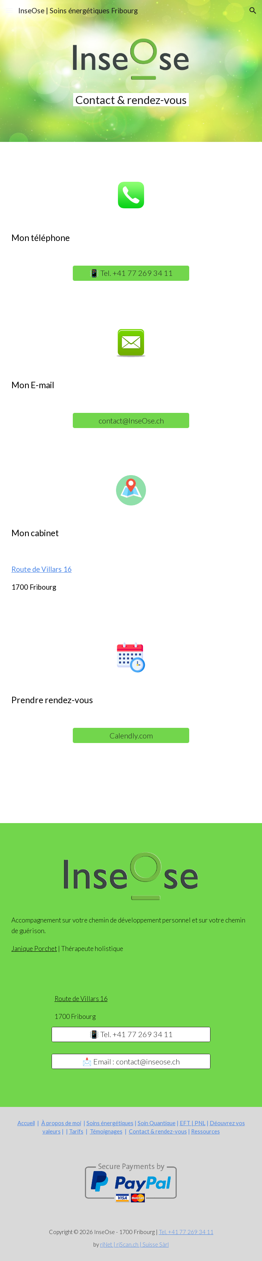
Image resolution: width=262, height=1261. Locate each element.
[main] (131, 100)
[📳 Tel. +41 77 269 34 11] (130, 273)
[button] (9, 10)
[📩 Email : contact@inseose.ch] (131, 1061)
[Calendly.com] (130, 735)
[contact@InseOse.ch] (130, 420)
